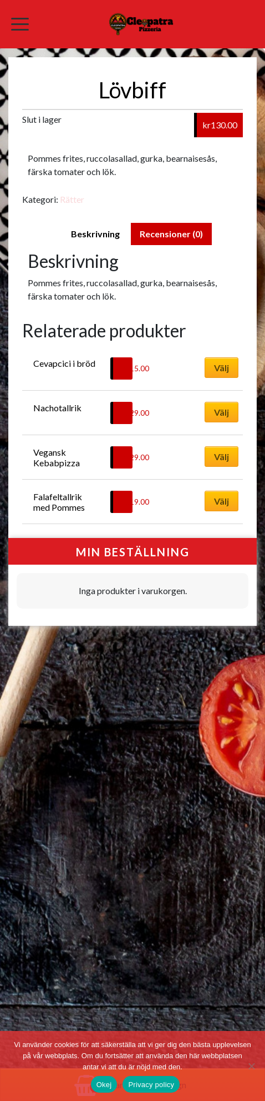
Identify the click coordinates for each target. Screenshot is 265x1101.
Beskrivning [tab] (95, 233)
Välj (221, 367)
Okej (104, 1084)
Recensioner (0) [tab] (171, 233)
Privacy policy (151, 1084)
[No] (251, 1066)
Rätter (72, 199)
